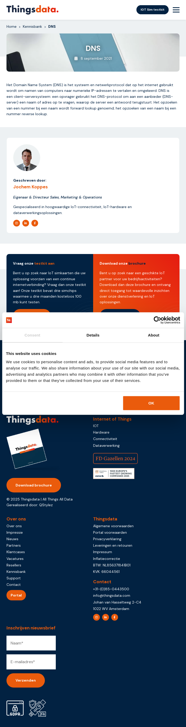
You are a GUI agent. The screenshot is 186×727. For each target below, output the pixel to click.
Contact (13, 584)
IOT (96, 425)
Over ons (14, 526)
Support (13, 578)
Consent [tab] (32, 335)
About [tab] (153, 335)
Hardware (101, 432)
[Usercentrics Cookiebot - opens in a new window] (157, 320)
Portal (16, 595)
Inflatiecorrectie (106, 558)
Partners (13, 545)
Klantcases (15, 552)
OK (151, 403)
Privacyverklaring (107, 539)
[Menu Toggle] (176, 9)
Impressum (102, 552)
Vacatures (15, 558)
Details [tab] (93, 335)
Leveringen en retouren (112, 545)
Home (11, 26)
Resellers (13, 565)
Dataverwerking (106, 445)
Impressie (14, 532)
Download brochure (34, 485)
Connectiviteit (105, 438)
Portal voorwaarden (110, 532)
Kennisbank (32, 26)
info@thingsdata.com (111, 595)
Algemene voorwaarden (113, 526)
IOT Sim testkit (152, 10)
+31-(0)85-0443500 (111, 589)
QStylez (46, 505)
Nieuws (12, 539)
